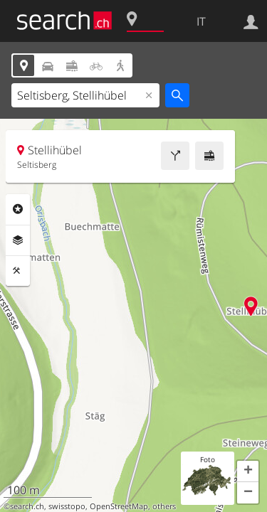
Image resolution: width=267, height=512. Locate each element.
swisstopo (66, 506)
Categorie (18, 209)
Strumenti (18, 271)
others (164, 506)
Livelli (18, 240)
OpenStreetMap (119, 506)
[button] (247, 471)
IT (201, 21)
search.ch (27, 506)
